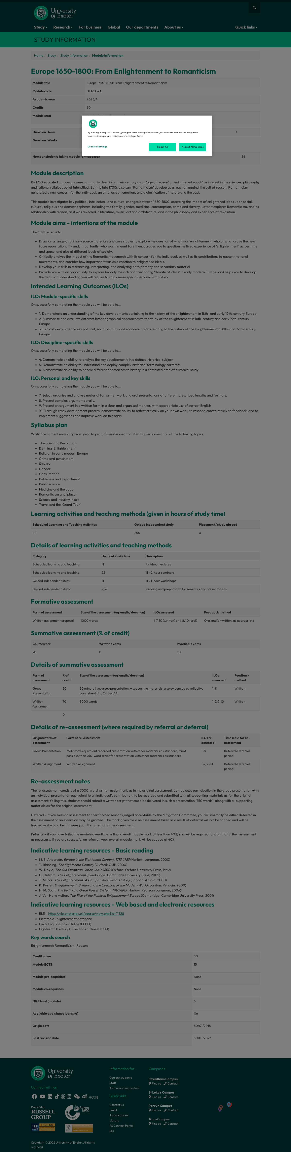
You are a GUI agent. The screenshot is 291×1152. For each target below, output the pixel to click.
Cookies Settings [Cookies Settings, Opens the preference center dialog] (97, 146)
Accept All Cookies (193, 146)
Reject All (162, 146)
